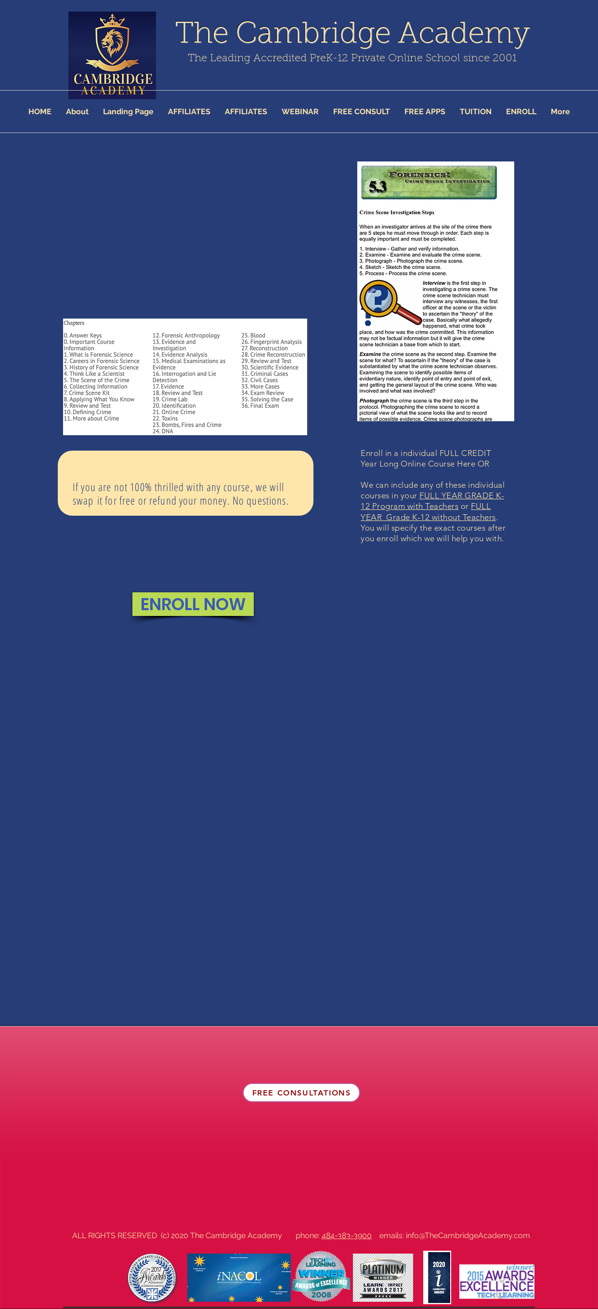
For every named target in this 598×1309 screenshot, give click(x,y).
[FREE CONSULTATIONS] (301, 1092)
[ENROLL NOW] (193, 604)
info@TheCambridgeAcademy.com (468, 1235)
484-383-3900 (347, 1235)
